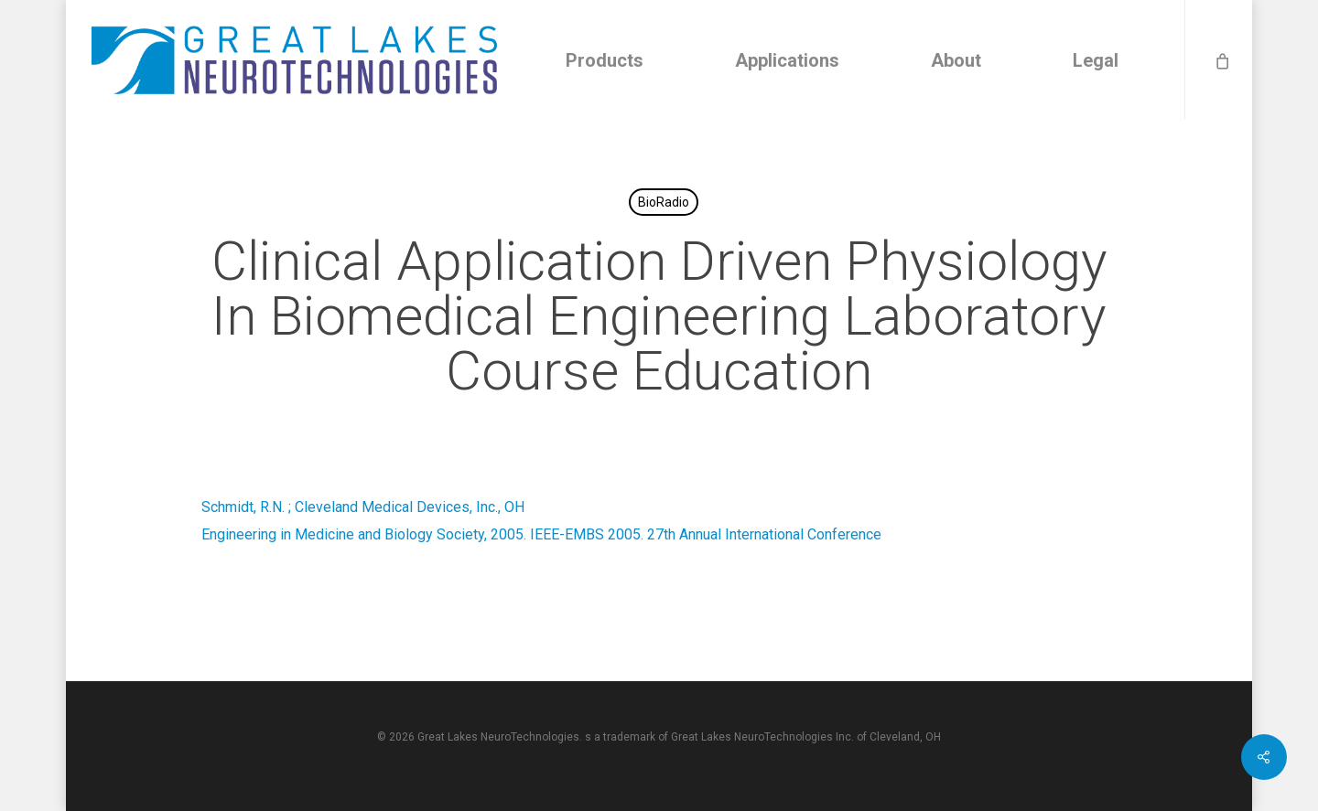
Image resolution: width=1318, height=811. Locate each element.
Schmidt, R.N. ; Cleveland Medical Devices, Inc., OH (362, 507)
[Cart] (1221, 60)
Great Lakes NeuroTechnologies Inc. (762, 737)
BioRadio (663, 202)
